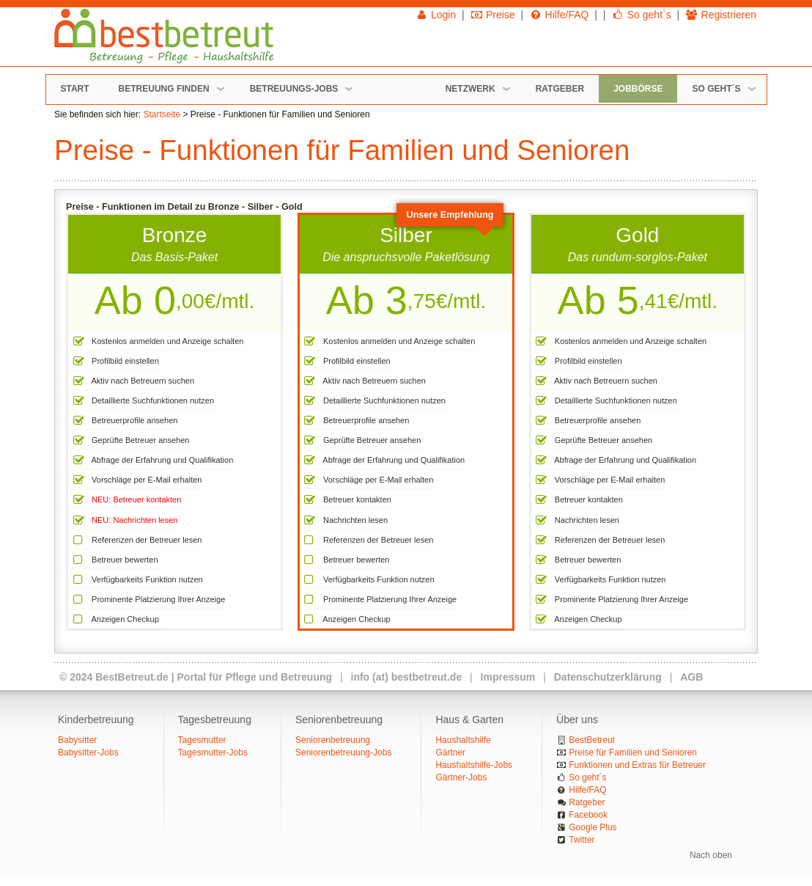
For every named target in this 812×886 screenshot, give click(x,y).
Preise (492, 15)
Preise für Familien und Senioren (633, 752)
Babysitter (77, 740)
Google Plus (592, 827)
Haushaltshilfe (462, 740)
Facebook (588, 815)
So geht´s (587, 777)
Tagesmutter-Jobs (213, 752)
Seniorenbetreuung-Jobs (343, 752)
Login (436, 15)
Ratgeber (587, 802)
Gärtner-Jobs (461, 777)
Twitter (581, 840)
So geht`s (641, 15)
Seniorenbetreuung (332, 740)
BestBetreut (592, 740)
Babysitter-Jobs (88, 752)
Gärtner (450, 752)
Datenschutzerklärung (608, 677)
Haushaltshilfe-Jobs (473, 765)
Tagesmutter (202, 740)
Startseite (161, 114)
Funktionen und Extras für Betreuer (637, 765)
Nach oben (711, 855)
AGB (691, 677)
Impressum (508, 677)
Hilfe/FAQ (558, 15)
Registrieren (720, 15)
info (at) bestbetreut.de (406, 677)
